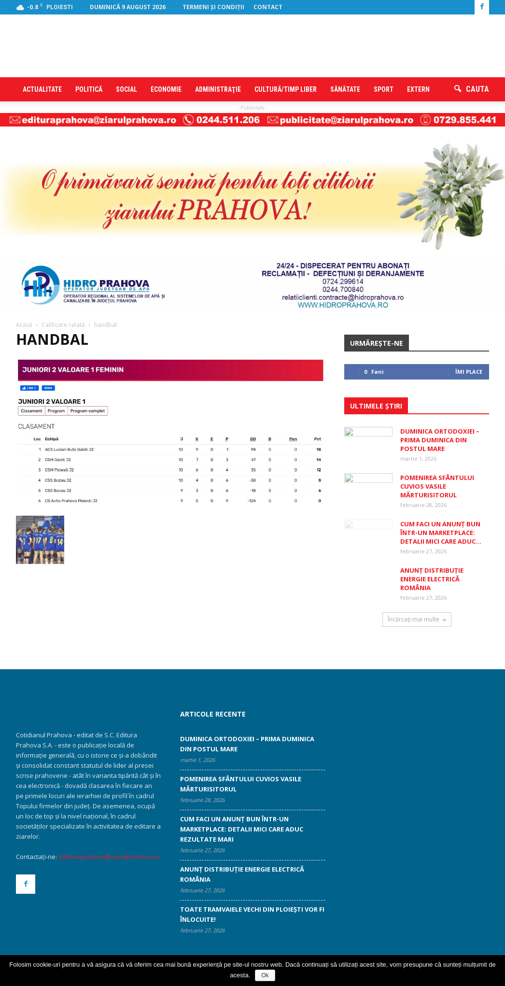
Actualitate (42, 89)
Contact (267, 7)
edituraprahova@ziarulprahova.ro (109, 856)
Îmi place (468, 371)
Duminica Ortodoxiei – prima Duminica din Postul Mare (439, 440)
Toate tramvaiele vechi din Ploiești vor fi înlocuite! (252, 914)
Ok (264, 975)
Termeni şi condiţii (213, 7)
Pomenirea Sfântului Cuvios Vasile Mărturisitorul (437, 486)
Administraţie (218, 89)
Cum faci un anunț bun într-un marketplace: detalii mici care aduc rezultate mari (241, 829)
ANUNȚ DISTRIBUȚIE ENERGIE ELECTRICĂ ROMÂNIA (431, 579)
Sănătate (345, 89)
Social (126, 89)
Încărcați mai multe (417, 619)
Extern (418, 89)
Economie (166, 89)
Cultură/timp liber (285, 89)
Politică (88, 89)
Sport (383, 89)
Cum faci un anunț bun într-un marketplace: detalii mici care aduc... (440, 533)
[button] (471, 89)
